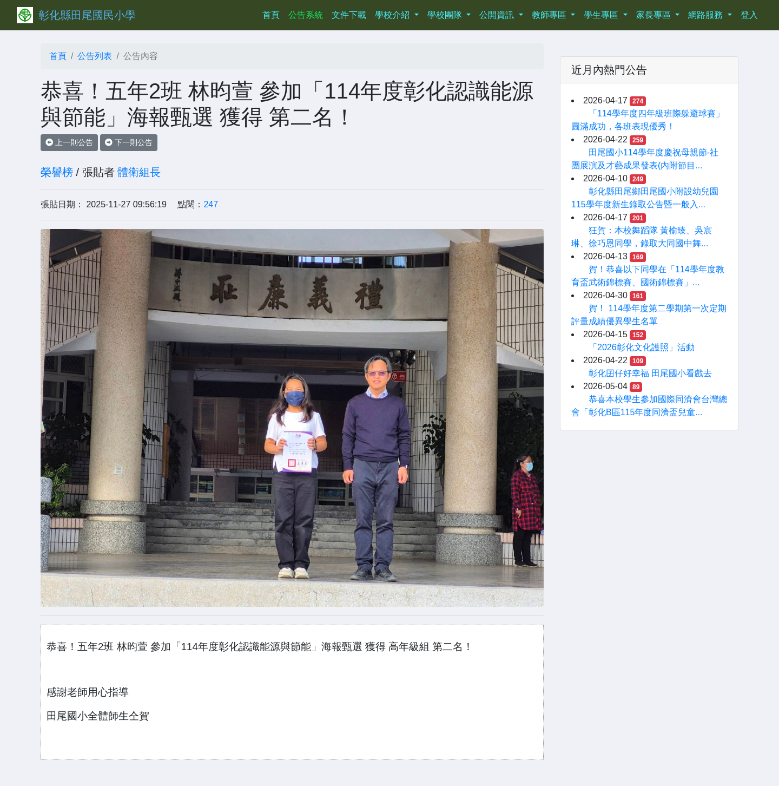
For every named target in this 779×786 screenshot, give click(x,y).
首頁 (273, 13)
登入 (749, 14)
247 (210, 204)
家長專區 (654, 14)
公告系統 (305, 14)
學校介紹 (393, 14)
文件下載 (349, 14)
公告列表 (94, 56)
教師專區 (550, 14)
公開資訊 (497, 14)
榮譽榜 (57, 172)
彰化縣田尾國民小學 (87, 15)
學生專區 (602, 14)
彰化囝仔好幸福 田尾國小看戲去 (650, 373)
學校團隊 (445, 14)
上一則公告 (69, 142)
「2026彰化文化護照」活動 (642, 347)
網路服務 (706, 14)
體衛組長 (139, 172)
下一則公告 (129, 142)
